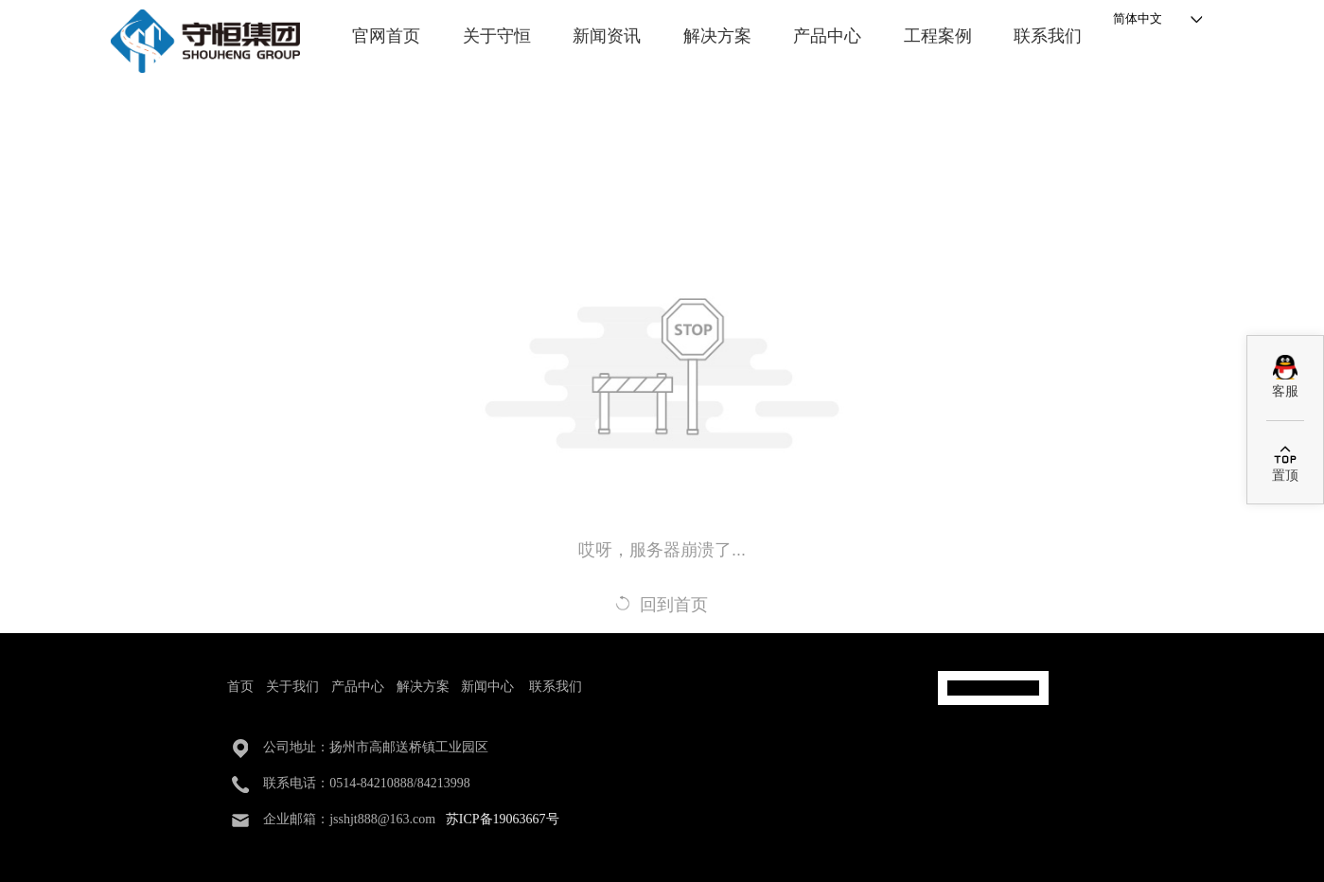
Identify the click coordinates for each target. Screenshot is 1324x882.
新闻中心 (487, 686)
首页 (240, 686)
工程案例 (938, 35)
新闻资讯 (607, 35)
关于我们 (292, 686)
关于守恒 (497, 35)
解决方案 (717, 35)
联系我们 (1048, 35)
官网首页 (386, 35)
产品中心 (827, 35)
